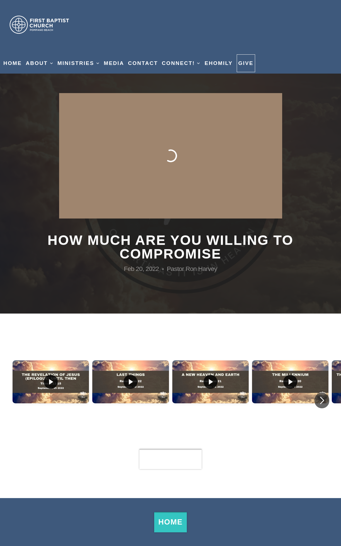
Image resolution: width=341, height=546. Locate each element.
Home (12, 63)
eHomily (219, 63)
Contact (143, 63)
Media (114, 63)
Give (246, 63)
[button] (322, 400)
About (40, 63)
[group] (51, 400)
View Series (170, 459)
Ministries (78, 63)
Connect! (181, 63)
